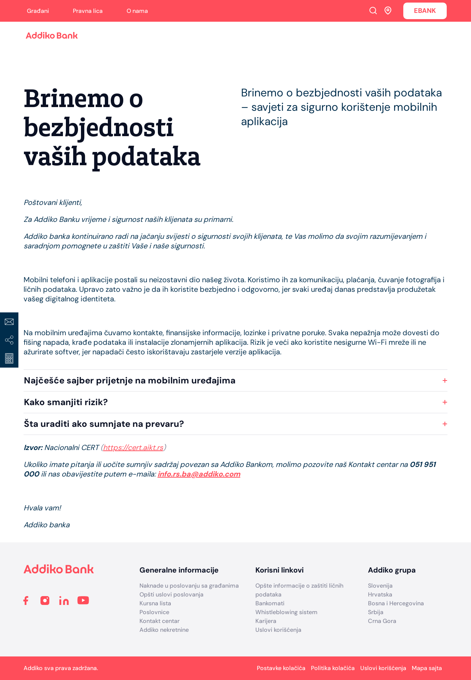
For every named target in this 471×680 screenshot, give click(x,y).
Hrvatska (380, 594)
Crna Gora (382, 621)
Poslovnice (154, 612)
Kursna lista (155, 603)
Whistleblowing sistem (286, 612)
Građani (38, 11)
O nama (137, 11)
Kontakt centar (159, 621)
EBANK (425, 10)
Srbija (375, 612)
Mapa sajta (427, 668)
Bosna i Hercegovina (396, 603)
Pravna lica (88, 11)
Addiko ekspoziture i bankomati (388, 10)
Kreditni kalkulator (9, 358)
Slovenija (380, 585)
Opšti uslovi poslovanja (171, 594)
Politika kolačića (333, 668)
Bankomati (269, 603)
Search (373, 10)
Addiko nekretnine (164, 630)
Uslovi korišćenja (278, 630)
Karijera (265, 621)
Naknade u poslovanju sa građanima (189, 585)
